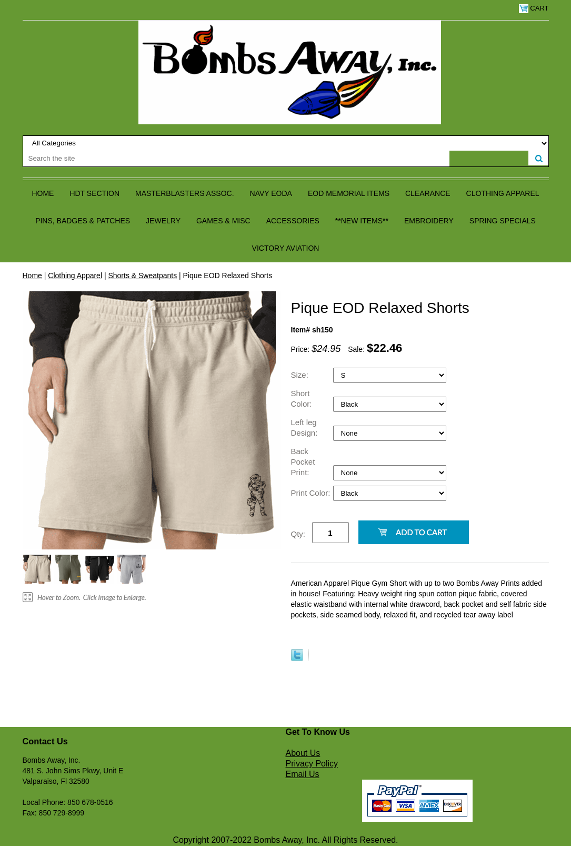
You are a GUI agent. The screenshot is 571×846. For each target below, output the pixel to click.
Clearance (427, 193)
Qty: (298, 533)
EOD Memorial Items (348, 193)
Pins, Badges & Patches (82, 221)
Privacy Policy (312, 763)
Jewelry (163, 221)
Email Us (302, 774)
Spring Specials (502, 221)
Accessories (292, 221)
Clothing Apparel (502, 193)
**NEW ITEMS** (361, 221)
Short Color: (302, 398)
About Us (303, 753)
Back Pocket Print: (303, 462)
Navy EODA (271, 193)
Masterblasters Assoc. (184, 193)
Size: (301, 374)
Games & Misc (223, 221)
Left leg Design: (305, 427)
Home (43, 193)
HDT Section (94, 193)
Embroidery (429, 221)
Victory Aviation (285, 248)
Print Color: (312, 492)
